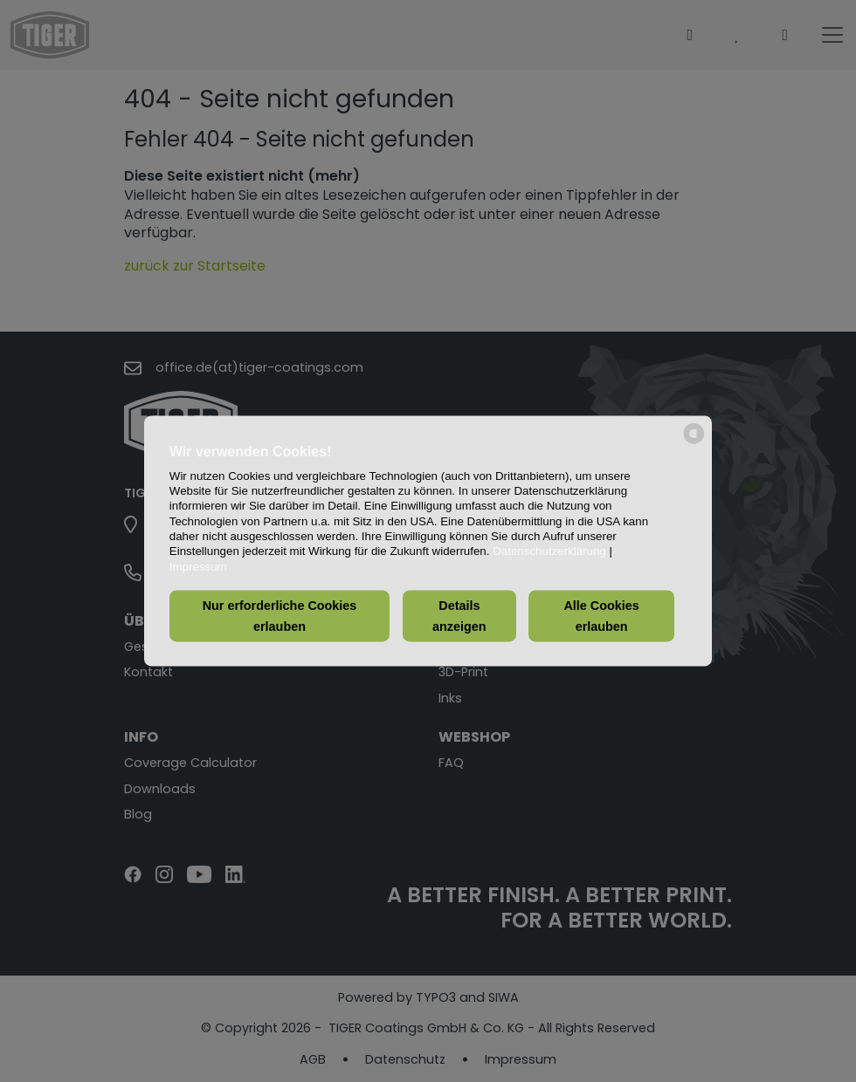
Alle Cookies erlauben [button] (601, 616)
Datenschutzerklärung (549, 551)
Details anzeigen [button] (459, 616)
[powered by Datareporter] (694, 443)
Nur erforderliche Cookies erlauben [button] (280, 616)
